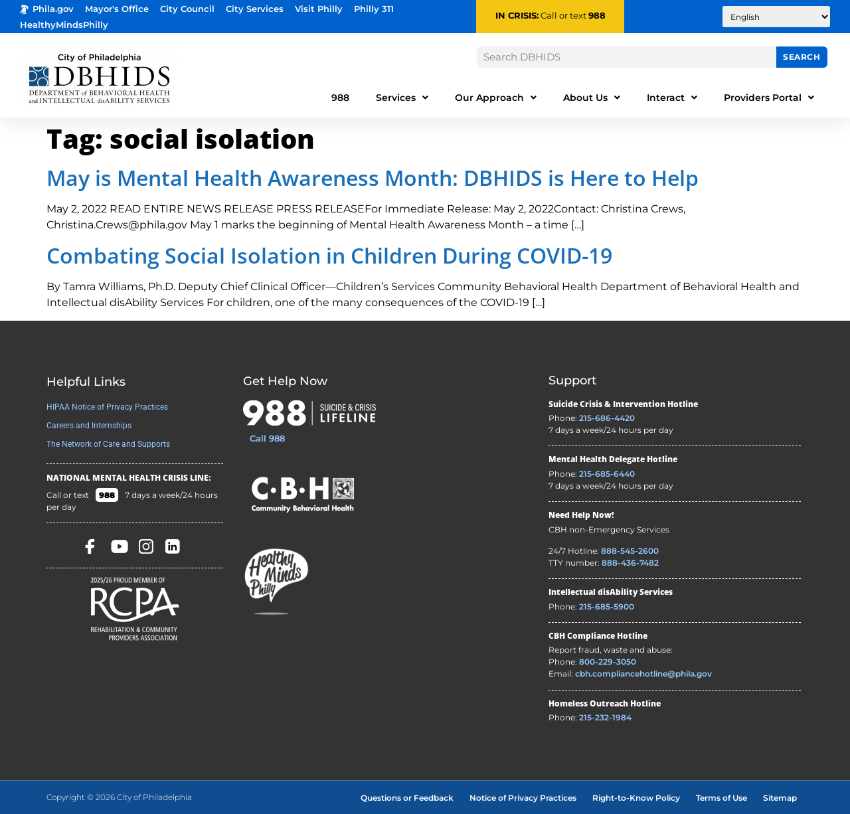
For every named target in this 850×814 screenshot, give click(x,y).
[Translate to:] (776, 16)
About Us (591, 97)
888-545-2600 (630, 551)
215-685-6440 (607, 474)
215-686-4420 (607, 418)
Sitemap (780, 798)
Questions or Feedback (407, 798)
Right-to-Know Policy (636, 798)
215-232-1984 (605, 717)
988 (597, 16)
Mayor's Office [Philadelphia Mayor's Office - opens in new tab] (117, 9)
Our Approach (496, 97)
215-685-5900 (606, 606)
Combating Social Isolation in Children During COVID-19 (329, 255)
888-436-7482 (630, 563)
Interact (672, 97)
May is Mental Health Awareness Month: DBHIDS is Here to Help (372, 177)
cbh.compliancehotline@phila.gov (643, 674)
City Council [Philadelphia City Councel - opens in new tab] (187, 9)
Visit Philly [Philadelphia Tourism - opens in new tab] (319, 9)
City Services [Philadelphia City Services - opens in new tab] (255, 9)
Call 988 (267, 438)
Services (402, 97)
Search (801, 57)
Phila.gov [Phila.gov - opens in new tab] (47, 9)
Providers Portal (769, 97)
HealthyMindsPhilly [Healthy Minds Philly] (64, 25)
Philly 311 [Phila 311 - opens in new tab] (374, 9)
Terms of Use (721, 798)
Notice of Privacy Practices (522, 798)
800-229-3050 (607, 662)
